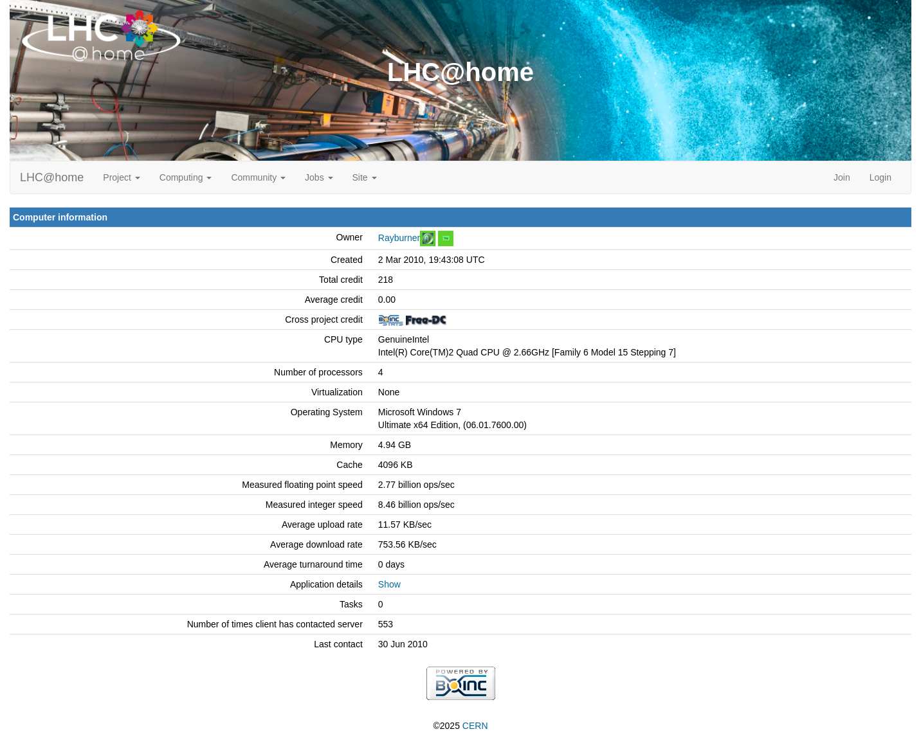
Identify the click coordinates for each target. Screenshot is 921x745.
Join (842, 177)
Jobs (319, 177)
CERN (475, 726)
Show (389, 584)
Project (121, 177)
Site (364, 177)
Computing (186, 177)
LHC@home (52, 177)
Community (258, 177)
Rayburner (399, 238)
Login (880, 177)
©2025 (460, 726)
